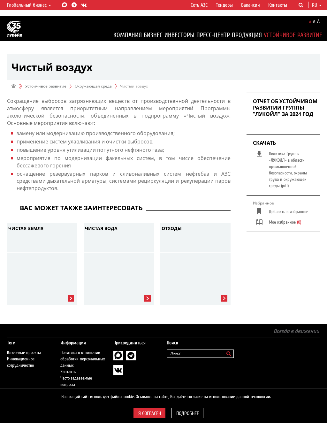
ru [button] (317, 5)
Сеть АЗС (199, 5)
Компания (127, 35)
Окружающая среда (93, 86)
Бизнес (153, 35)
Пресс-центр (213, 35)
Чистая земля (25, 228)
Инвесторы (179, 35)
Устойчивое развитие (293, 35)
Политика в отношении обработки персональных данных (82, 353)
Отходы (172, 228)
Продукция (247, 35)
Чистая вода (101, 228)
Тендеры (224, 5)
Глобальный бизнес (29, 5)
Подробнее (187, 413)
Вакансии (250, 5)
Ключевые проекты (24, 346)
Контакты (277, 5)
